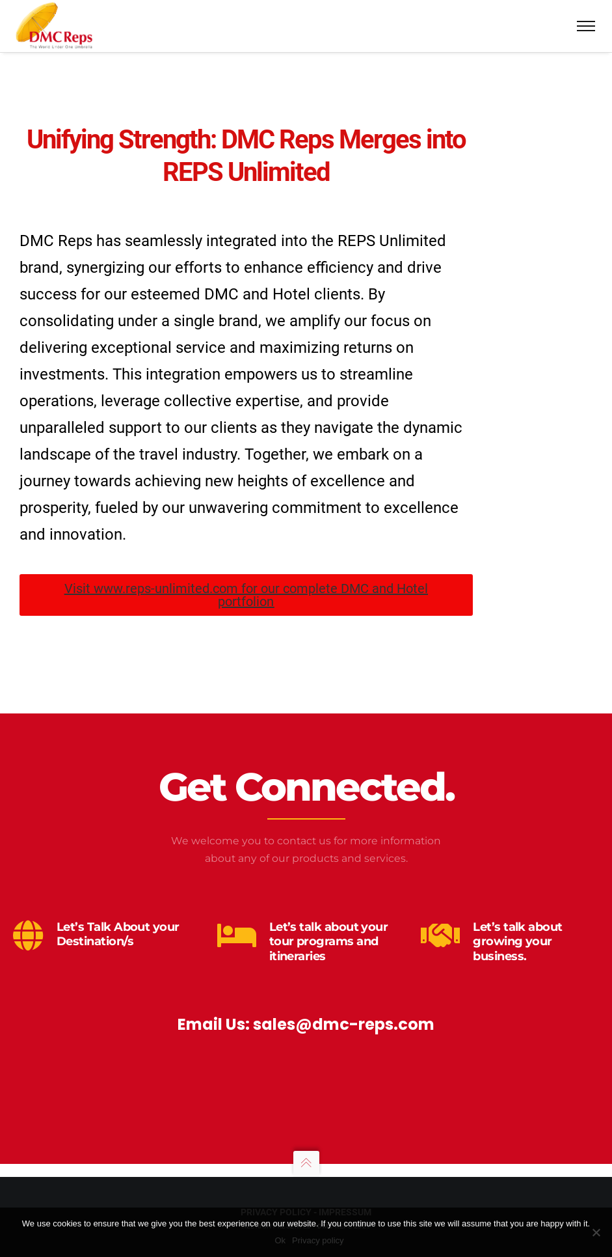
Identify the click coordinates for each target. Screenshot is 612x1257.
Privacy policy (317, 1240)
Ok (280, 1240)
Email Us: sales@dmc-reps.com (306, 1024)
